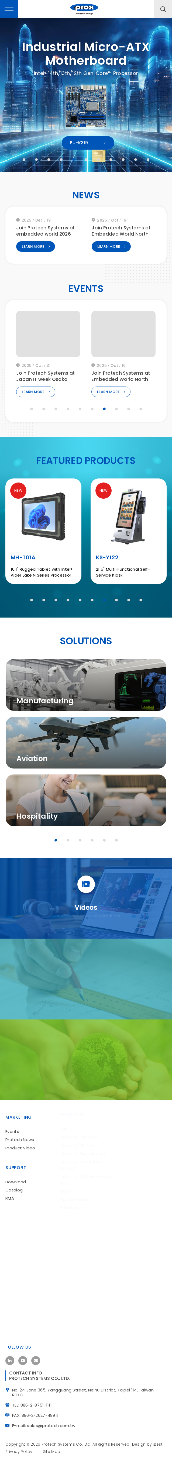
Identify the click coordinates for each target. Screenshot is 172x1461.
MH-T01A (23, 559)
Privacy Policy (18, 1449)
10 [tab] (135, 159)
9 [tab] (123, 159)
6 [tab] (86, 159)
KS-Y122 (107, 559)
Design (139, 1442)
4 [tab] (61, 159)
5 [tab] (73, 159)
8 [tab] (110, 159)
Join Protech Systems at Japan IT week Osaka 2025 (120, 381)
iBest (157, 1442)
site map (51, 1449)
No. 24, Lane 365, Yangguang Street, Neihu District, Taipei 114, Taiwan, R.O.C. (85, 1390)
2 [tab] (36, 159)
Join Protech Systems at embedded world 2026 (120, 233)
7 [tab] (98, 159)
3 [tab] (48, 159)
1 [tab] (24, 159)
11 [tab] (148, 159)
